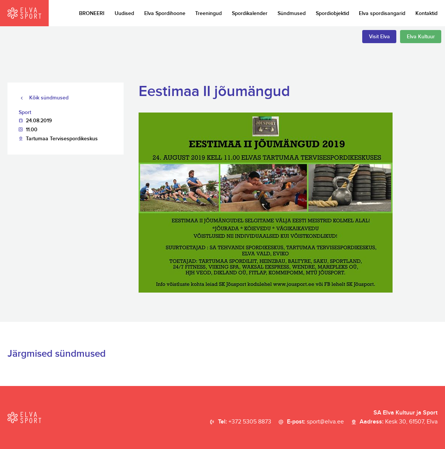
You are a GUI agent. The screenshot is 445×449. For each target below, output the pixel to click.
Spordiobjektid (332, 13)
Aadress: (399, 421)
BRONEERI (92, 13)
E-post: (315, 421)
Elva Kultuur (421, 36)
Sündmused (292, 13)
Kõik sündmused (49, 98)
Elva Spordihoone (164, 13)
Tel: (244, 421)
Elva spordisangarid (382, 13)
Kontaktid (426, 13)
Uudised (124, 13)
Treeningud (208, 13)
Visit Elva (379, 36)
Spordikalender (249, 13)
